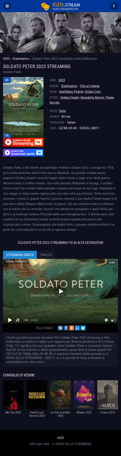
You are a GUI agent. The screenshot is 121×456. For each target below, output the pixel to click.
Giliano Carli (93, 92)
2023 (61, 80)
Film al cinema (89, 86)
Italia (62, 111)
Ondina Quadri (69, 97)
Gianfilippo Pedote (71, 92)
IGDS (60, 438)
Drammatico (69, 86)
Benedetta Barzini (92, 97)
